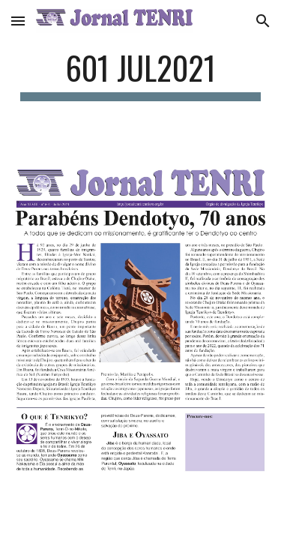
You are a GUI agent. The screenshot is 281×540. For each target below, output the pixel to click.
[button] (18, 20)
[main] (141, 74)
